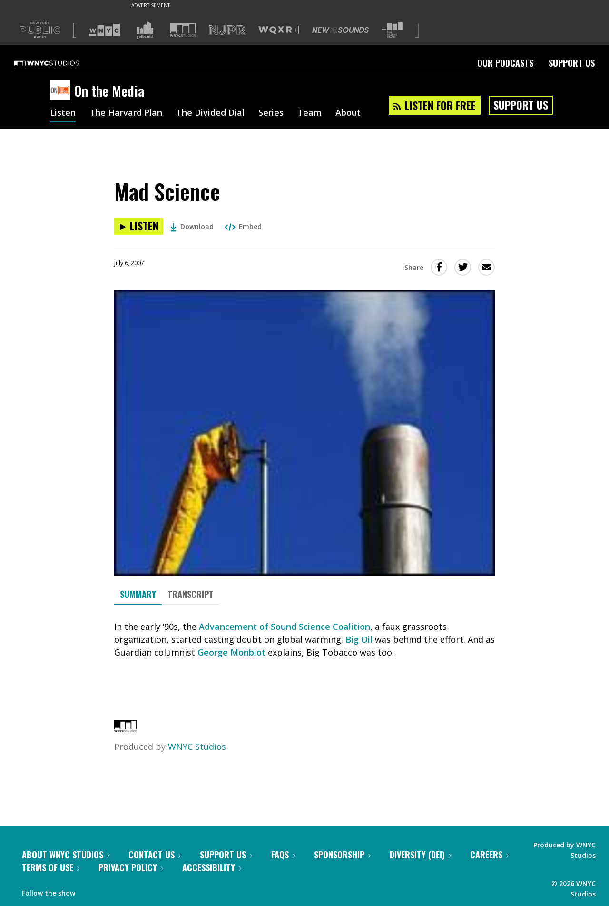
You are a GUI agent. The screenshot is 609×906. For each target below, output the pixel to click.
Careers (489, 854)
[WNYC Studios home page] (58, 63)
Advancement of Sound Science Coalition (284, 626)
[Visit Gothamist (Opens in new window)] (145, 30)
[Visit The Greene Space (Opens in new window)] (392, 30)
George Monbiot (231, 652)
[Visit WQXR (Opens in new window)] (278, 30)
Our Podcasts (505, 63)
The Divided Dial (210, 113)
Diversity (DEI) (420, 854)
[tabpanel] (304, 639)
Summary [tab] (138, 594)
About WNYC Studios (65, 854)
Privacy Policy (130, 867)
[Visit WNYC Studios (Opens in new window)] (183, 30)
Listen (63, 113)
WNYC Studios (197, 746)
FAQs (283, 854)
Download (192, 226)
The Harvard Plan (125, 113)
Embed (243, 226)
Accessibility (211, 867)
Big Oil (359, 639)
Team (309, 113)
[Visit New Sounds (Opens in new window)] (340, 30)
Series (271, 113)
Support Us (572, 63)
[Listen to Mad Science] (138, 226)
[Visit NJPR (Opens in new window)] (227, 30)
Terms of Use (50, 867)
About (348, 113)
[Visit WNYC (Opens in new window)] (104, 30)
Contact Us (154, 854)
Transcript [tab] (190, 594)
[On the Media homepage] (62, 91)
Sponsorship (342, 854)
